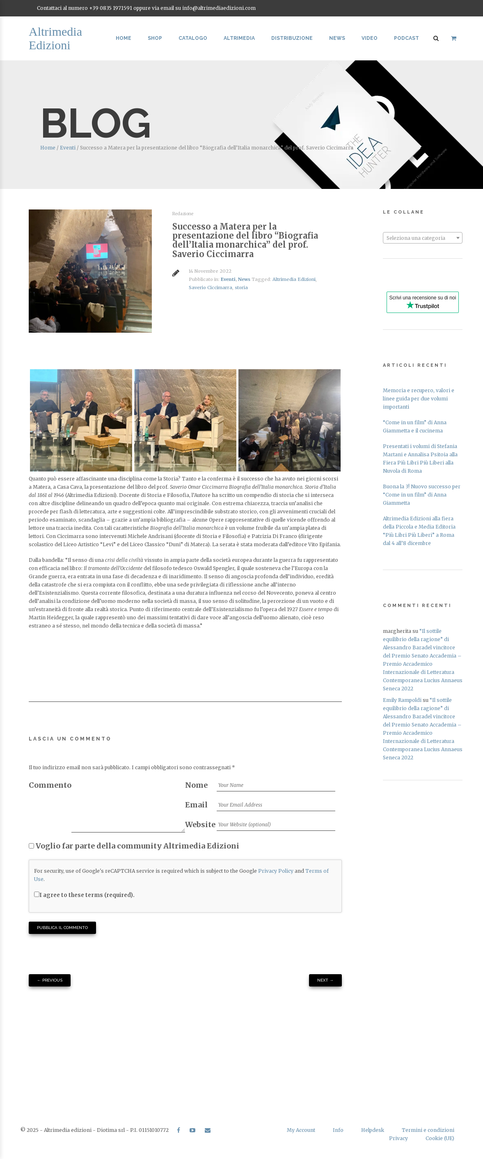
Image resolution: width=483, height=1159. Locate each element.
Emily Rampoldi (402, 700)
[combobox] (422, 238)
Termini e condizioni (428, 1130)
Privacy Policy (275, 871)
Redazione (182, 213)
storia (241, 287)
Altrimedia (239, 38)
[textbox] (422, 238)
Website (200, 824)
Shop (155, 38)
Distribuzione (292, 38)
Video (370, 38)
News (337, 38)
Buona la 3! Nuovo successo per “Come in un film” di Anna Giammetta (421, 494)
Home (123, 38)
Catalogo (193, 38)
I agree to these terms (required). (84, 895)
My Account (301, 1130)
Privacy (398, 1138)
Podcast (406, 38)
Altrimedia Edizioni (294, 279)
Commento (50, 785)
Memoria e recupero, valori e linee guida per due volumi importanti (418, 398)
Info (338, 1130)
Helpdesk (372, 1130)
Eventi (68, 148)
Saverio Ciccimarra (210, 287)
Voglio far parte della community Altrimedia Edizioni (134, 846)
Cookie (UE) (440, 1138)
